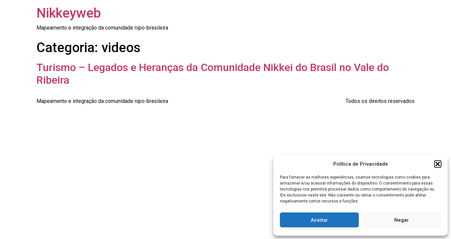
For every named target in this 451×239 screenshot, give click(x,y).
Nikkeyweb (68, 13)
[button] (437, 164)
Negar (401, 220)
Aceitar (319, 220)
